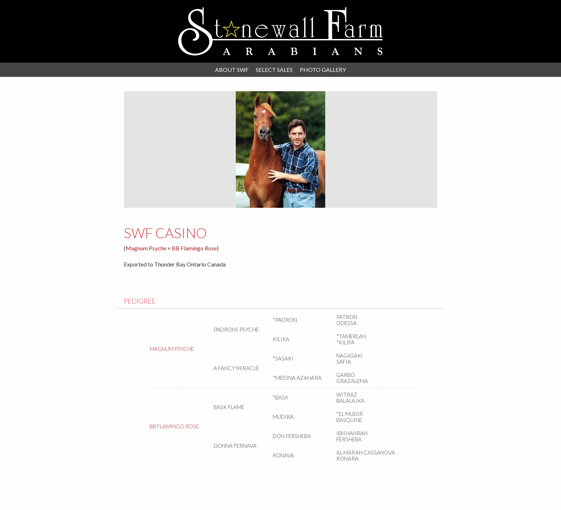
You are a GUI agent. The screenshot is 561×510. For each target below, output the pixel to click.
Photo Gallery (323, 69)
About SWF (232, 69)
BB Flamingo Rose (194, 248)
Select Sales (274, 69)
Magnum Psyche (146, 248)
